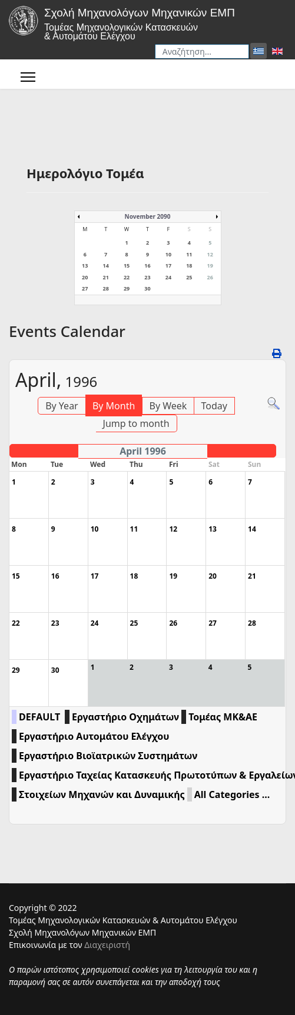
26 (210, 277)
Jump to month (136, 423)
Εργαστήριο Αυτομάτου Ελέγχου (94, 736)
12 (210, 254)
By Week (168, 405)
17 (168, 265)
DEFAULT (39, 716)
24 (168, 277)
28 (105, 288)
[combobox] (202, 51)
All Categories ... (232, 794)
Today (214, 405)
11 (189, 254)
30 (147, 288)
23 (147, 277)
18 (189, 265)
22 (127, 277)
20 (85, 277)
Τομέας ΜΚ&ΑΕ (222, 716)
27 (85, 288)
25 (189, 277)
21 (105, 277)
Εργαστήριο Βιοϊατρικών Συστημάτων (108, 755)
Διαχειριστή (107, 944)
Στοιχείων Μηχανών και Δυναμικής (102, 794)
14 (105, 265)
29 (127, 288)
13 (85, 265)
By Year (61, 405)
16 (147, 265)
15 (127, 265)
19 (210, 265)
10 (168, 254)
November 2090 (148, 216)
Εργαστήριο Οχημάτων (125, 716)
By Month (113, 405)
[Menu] (28, 77)
